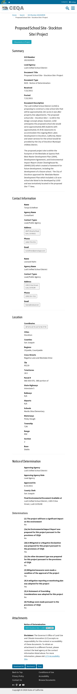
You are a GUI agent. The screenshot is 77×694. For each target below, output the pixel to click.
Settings (72, 2)
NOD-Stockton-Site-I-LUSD (39, 628)
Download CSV (19, 666)
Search (22, 15)
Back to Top (17, 672)
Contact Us (64, 2)
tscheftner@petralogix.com (35, 251)
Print (40, 666)
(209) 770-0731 (30, 242)
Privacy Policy (18, 676)
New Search (31, 666)
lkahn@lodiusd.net (32, 305)
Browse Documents (47, 680)
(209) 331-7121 (30, 296)
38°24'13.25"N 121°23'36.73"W (35, 327)
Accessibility (44, 676)
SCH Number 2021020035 (36, 15)
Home (14, 15)
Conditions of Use (46, 672)
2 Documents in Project (22, 42)
